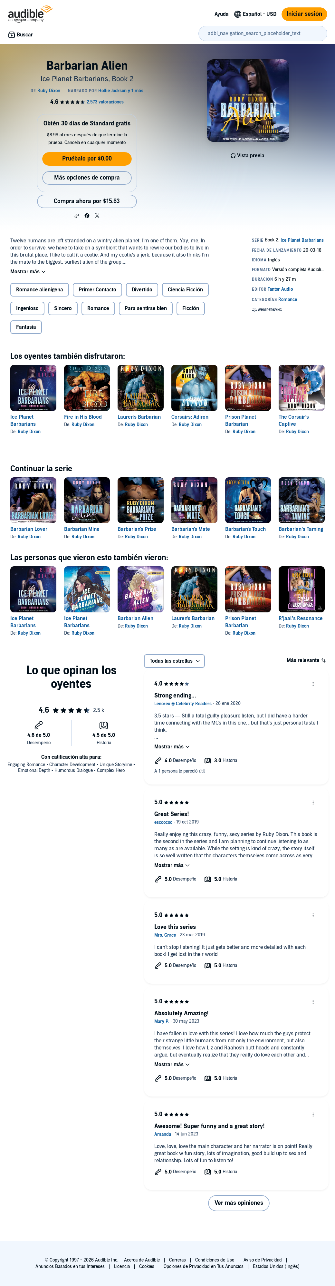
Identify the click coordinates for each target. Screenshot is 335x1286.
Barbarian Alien (135, 618)
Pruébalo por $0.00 (87, 158)
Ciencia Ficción (185, 290)
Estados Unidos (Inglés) (276, 1266)
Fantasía (26, 327)
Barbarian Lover (28, 529)
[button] (76, 216)
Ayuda (222, 14)
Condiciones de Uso (214, 1260)
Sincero (63, 308)
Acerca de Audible (142, 1260)
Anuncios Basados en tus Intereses (70, 1266)
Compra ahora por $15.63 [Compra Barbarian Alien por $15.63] (87, 201)
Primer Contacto (97, 290)
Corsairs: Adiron (189, 417)
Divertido (142, 290)
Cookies (146, 1266)
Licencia (122, 1266)
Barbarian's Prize (137, 529)
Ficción (190, 308)
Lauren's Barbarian (139, 417)
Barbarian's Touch (245, 529)
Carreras (177, 1260)
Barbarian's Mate (190, 529)
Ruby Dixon (29, 431)
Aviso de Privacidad (263, 1260)
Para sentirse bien (146, 308)
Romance (98, 308)
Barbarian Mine (82, 529)
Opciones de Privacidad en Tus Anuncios (204, 1266)
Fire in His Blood (83, 417)
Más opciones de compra (87, 177)
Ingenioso (27, 308)
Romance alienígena (39, 290)
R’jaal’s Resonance (301, 618)
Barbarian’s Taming (301, 529)
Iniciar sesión (304, 14)
